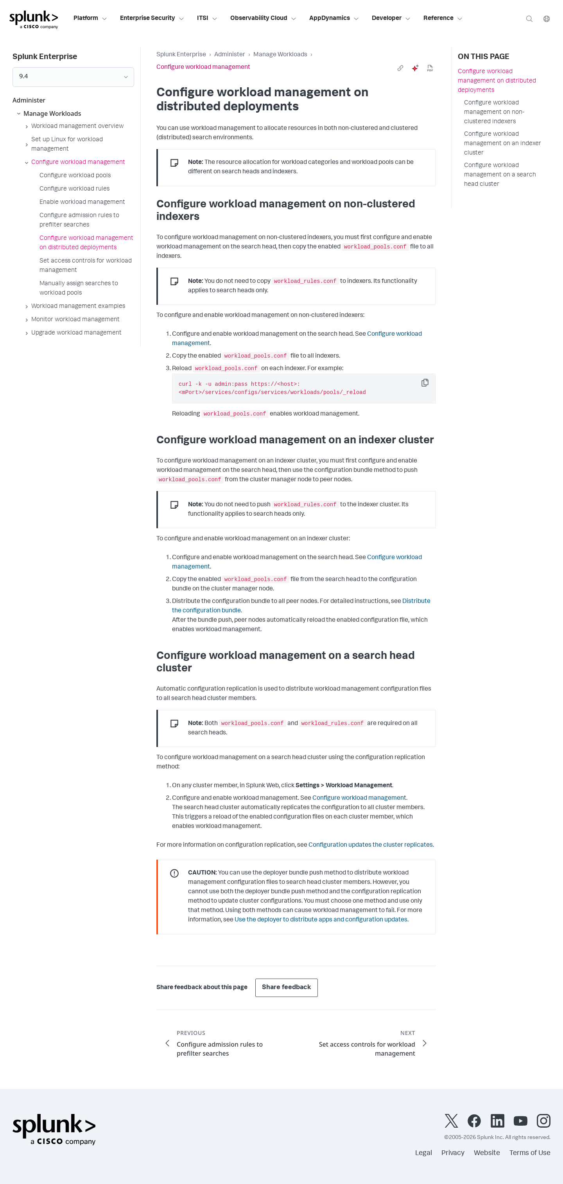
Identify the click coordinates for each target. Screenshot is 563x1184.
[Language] (547, 18)
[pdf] (430, 68)
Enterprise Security (152, 19)
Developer (391, 19)
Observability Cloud (263, 19)
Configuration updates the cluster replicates (370, 845)
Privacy (452, 1153)
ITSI (207, 19)
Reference (443, 19)
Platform (91, 19)
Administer (229, 55)
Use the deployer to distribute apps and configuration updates (321, 920)
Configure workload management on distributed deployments (497, 81)
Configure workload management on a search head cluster (500, 175)
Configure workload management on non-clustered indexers (494, 112)
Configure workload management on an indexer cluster (502, 144)
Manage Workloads (280, 55)
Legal (423, 1153)
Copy (430, 385)
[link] (400, 68)
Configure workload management (359, 798)
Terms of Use (529, 1153)
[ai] (415, 68)
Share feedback (286, 987)
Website (487, 1153)
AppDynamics (334, 19)
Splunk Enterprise (181, 55)
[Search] (529, 18)
